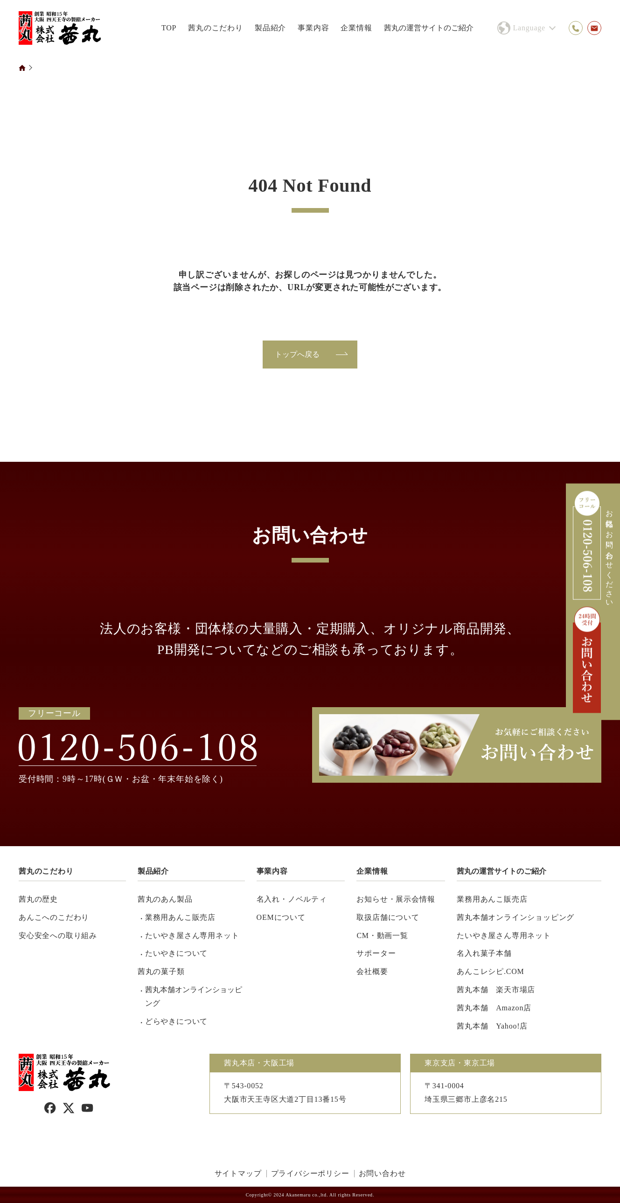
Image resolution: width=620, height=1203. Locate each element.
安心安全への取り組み (58, 935)
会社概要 (372, 971)
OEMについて (281, 917)
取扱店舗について (387, 917)
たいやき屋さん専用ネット (192, 935)
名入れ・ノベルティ (292, 899)
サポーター (376, 953)
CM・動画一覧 (382, 935)
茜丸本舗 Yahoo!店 (492, 1026)
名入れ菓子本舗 (484, 953)
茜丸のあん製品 (165, 899)
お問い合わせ (382, 1173)
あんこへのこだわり (54, 917)
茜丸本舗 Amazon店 (494, 1008)
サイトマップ (238, 1173)
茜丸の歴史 (38, 899)
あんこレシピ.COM (490, 971)
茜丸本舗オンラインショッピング (193, 996)
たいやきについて (176, 953)
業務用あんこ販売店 (180, 917)
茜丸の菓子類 (161, 971)
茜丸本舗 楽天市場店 (496, 990)
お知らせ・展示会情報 (395, 899)
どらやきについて (176, 1021)
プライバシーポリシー (310, 1173)
